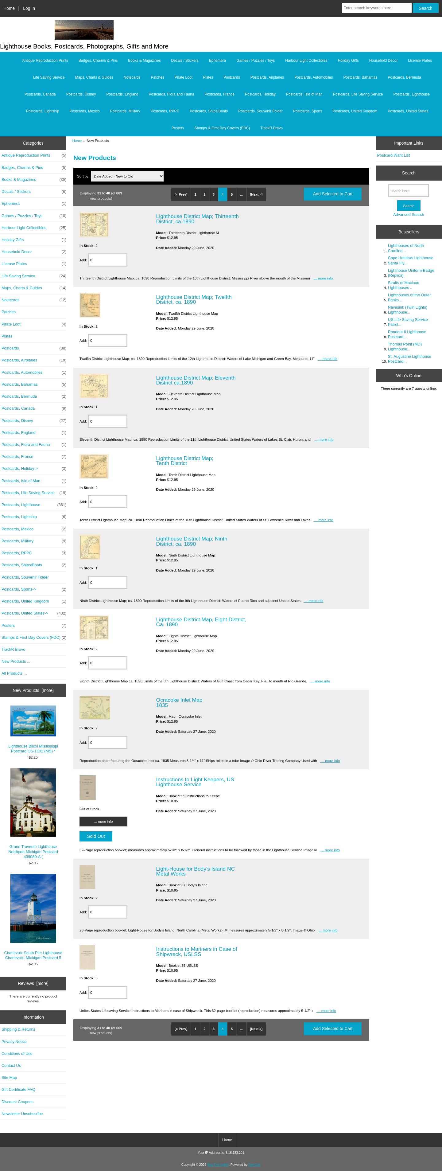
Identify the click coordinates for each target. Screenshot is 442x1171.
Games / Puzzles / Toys (255, 60)
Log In (29, 8)
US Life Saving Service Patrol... (408, 322)
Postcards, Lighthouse (412, 94)
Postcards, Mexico (85, 111)
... (241, 194)
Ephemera (217, 60)
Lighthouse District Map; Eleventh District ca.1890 (196, 380)
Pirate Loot (183, 77)
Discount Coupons (17, 1101)
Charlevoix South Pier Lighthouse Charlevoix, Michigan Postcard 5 (33, 917)
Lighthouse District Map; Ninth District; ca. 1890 (191, 541)
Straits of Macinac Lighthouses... (403, 285)
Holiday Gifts (348, 60)
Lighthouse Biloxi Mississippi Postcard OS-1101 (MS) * (33, 729)
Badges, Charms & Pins (98, 60)
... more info (323, 278)
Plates (208, 77)
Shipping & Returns (18, 1029)
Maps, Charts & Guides (94, 77)
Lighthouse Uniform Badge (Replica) (411, 273)
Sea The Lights (218, 1164)
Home (9, 8)
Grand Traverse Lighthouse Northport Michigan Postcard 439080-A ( (33, 813)
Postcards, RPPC (165, 111)
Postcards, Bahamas (360, 77)
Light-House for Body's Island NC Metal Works (195, 871)
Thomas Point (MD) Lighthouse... (405, 346)
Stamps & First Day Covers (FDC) (222, 128)
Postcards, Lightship (42, 111)
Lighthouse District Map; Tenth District (185, 460)
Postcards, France (220, 94)
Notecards (132, 77)
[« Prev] (181, 194)
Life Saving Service (49, 77)
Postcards (231, 77)
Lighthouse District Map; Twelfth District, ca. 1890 (194, 299)
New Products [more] (33, 690)
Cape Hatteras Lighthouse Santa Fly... (410, 260)
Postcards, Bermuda (404, 77)
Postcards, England (122, 94)
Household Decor (383, 60)
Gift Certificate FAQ (18, 1089)
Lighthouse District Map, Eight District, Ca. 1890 (201, 621)
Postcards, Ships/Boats (209, 111)
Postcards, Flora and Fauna (171, 94)
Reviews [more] (33, 983)
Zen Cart (254, 1164)
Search (409, 172)
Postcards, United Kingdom (355, 111)
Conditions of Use (17, 1053)
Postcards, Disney (81, 94)
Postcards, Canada (40, 94)
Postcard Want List (393, 155)
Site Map (9, 1077)
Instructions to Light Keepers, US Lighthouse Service (195, 781)
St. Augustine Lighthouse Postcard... (409, 359)
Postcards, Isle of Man (304, 94)
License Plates (420, 60)
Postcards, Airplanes (267, 77)
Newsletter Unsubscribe (22, 1113)
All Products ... (14, 673)
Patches (157, 77)
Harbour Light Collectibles (306, 60)
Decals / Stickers (184, 60)
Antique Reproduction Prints (45, 60)
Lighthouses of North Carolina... (406, 248)
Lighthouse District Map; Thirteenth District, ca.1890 (197, 218)
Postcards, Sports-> (34, 589)
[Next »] (256, 194)
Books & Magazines (144, 60)
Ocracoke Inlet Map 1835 (179, 702)
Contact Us (11, 1065)
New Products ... (16, 661)
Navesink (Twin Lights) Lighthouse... (407, 309)
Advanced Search (408, 214)
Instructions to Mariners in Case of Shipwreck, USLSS (196, 951)
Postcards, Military (125, 111)
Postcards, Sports (307, 111)
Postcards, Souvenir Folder (260, 111)
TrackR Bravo (271, 128)
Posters (178, 128)
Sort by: (83, 176)
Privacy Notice (14, 1041)
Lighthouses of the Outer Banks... (409, 297)
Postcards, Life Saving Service (358, 94)
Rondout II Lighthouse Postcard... (407, 334)
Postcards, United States (408, 111)
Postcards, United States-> (34, 613)
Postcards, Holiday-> (34, 468)
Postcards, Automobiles (313, 77)
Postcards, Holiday (260, 94)
